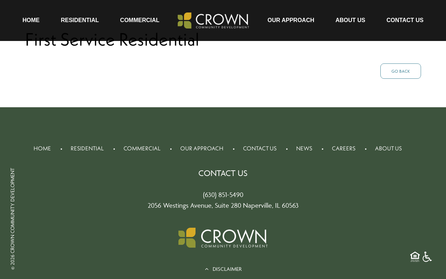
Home (31, 20)
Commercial (139, 20)
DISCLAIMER (223, 268)
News (304, 148)
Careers (343, 148)
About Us (350, 20)
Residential (80, 20)
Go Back (400, 71)
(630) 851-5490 (223, 194)
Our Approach (291, 20)
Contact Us (405, 20)
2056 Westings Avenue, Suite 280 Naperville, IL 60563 (223, 205)
